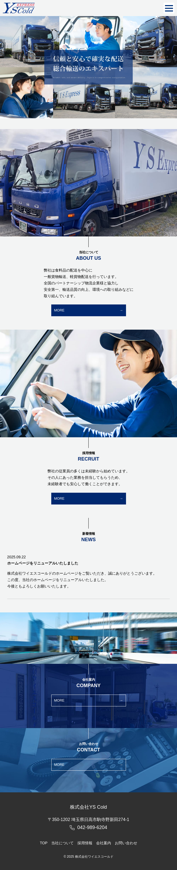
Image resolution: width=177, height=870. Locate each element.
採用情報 (84, 843)
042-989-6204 (92, 827)
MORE (59, 310)
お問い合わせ (126, 843)
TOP (44, 843)
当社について (62, 843)
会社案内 (103, 843)
